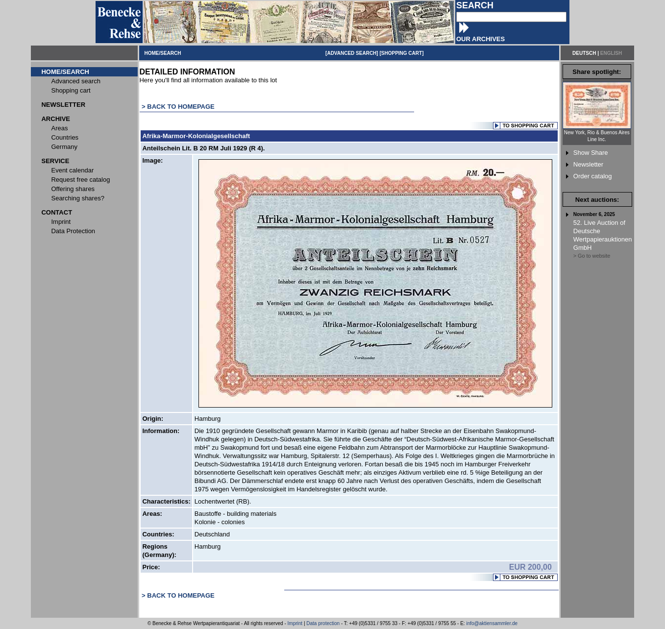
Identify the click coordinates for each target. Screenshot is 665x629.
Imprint (295, 623)
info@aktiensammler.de (491, 623)
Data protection (323, 623)
